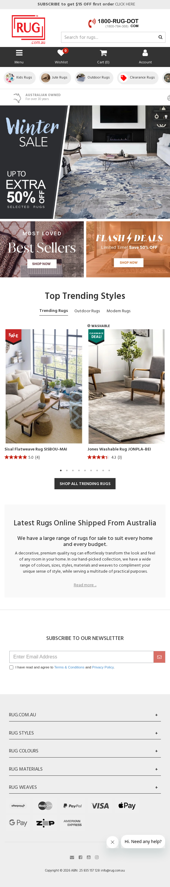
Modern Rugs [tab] (118, 311)
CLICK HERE (86, 4)
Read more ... (85, 585)
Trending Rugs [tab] (53, 310)
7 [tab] (97, 470)
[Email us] (72, 857)
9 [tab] (109, 470)
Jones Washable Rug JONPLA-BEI (119, 450)
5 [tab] (85, 470)
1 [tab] (61, 470)
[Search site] (160, 37)
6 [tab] (91, 470)
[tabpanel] (43, 396)
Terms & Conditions (69, 667)
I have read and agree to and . (62, 667)
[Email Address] (81, 657)
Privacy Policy (103, 667)
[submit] (159, 657)
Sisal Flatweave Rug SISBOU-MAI (36, 450)
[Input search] (113, 37)
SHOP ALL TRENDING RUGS (85, 483)
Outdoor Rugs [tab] (87, 311)
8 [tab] (103, 470)
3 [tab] (73, 470)
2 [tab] (67, 470)
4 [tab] (79, 470)
